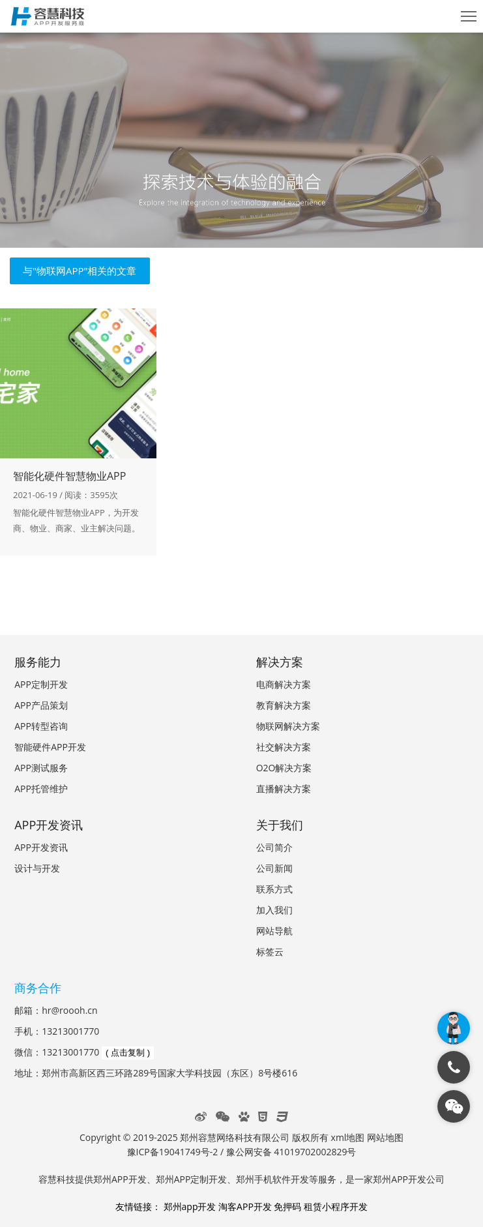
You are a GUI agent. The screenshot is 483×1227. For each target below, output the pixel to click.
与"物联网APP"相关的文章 (80, 270)
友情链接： (138, 1206)
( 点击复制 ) (128, 1052)
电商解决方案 (283, 684)
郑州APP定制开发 (191, 1179)
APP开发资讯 (41, 847)
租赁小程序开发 (336, 1206)
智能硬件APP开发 (50, 747)
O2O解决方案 (284, 767)
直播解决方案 (283, 788)
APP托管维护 (41, 788)
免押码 (287, 1206)
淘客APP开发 (245, 1206)
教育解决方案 (283, 705)
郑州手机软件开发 (272, 1179)
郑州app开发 (190, 1206)
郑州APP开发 (120, 1179)
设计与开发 (37, 868)
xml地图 (348, 1137)
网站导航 (274, 930)
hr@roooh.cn (69, 1010)
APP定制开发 (41, 684)
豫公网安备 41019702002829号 (291, 1152)
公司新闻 (274, 868)
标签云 (270, 951)
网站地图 (385, 1137)
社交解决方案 (283, 747)
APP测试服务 (41, 767)
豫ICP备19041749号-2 (172, 1152)
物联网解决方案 (288, 726)
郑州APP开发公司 (409, 1179)
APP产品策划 (41, 705)
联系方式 (274, 889)
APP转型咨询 (41, 726)
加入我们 (274, 910)
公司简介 (274, 847)
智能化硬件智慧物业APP (69, 476)
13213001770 (70, 1031)
